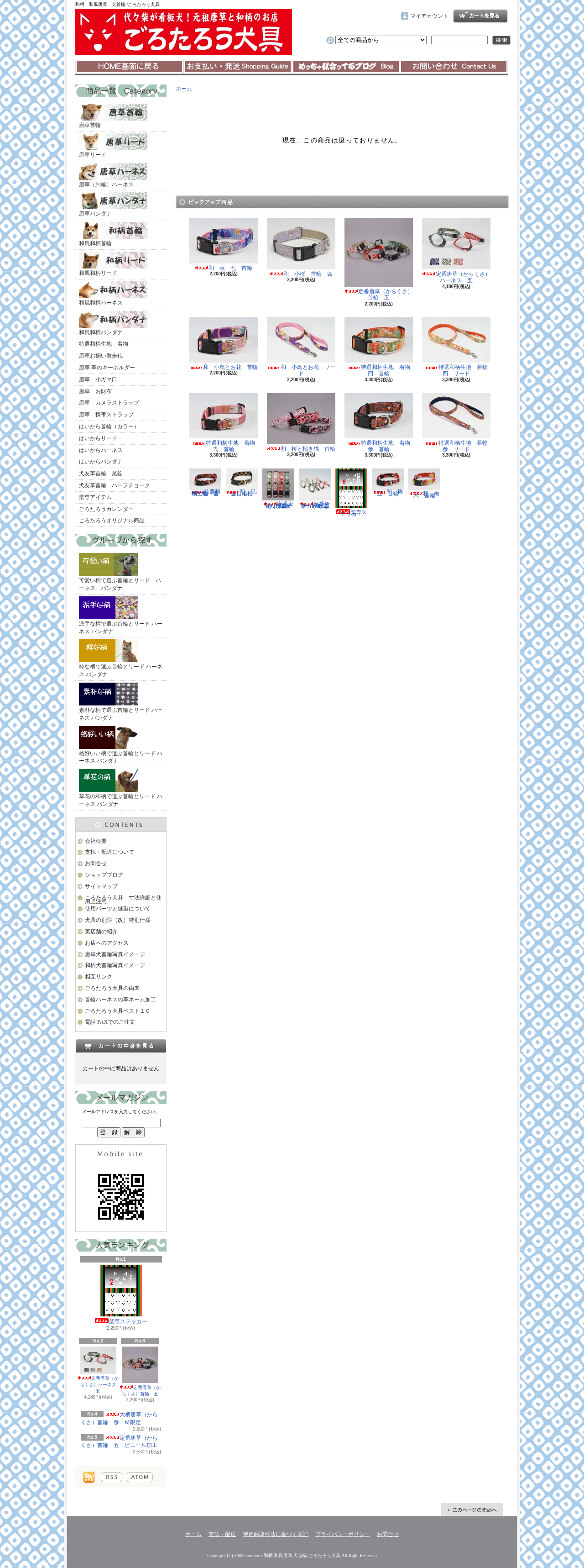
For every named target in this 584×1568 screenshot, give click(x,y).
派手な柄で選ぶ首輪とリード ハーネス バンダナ (120, 615)
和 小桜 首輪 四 (301, 247)
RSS (111, 1477)
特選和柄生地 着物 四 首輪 (380, 347)
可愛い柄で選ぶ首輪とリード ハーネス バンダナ (120, 572)
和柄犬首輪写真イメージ (115, 965)
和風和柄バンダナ (113, 323)
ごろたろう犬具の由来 (112, 988)
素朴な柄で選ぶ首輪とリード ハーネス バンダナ (120, 702)
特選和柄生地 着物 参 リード (457, 423)
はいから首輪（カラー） (109, 426)
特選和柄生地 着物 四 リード (457, 347)
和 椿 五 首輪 (390, 482)
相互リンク (98, 976)
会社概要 (96, 841)
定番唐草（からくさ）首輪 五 (140, 1371)
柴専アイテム (95, 497)
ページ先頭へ (472, 1509)
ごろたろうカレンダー (106, 509)
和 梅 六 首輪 (426, 483)
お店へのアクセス (107, 943)
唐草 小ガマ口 (98, 379)
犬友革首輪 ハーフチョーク (114, 485)
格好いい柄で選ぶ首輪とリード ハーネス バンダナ (120, 745)
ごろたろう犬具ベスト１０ (118, 1011)
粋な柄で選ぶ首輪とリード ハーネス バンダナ (120, 658)
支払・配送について (237, 66)
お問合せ (454, 66)
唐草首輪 (113, 116)
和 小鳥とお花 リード (301, 347)
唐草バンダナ (113, 204)
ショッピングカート (480, 16)
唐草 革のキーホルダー (107, 367)
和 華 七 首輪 (223, 244)
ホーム (129, 66)
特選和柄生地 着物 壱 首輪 (206, 482)
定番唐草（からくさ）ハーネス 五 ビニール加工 (315, 488)
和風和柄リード (113, 264)
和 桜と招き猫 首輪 (301, 422)
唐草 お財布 (95, 391)
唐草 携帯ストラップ (106, 414)
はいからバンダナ (101, 461)
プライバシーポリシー (342, 1534)
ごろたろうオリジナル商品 (112, 520)
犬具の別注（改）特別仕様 (118, 920)
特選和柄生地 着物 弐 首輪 (225, 423)
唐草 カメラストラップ (109, 403)
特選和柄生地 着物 (103, 344)
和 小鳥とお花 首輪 (223, 343)
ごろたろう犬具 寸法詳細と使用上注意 (123, 899)
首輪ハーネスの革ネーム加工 (120, 999)
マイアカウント (429, 16)
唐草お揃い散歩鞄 (101, 356)
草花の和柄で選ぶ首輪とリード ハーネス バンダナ (120, 788)
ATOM (140, 1477)
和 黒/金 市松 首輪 (242, 482)
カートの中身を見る (121, 1045)
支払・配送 (222, 1534)
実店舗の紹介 (101, 931)
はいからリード (98, 438)
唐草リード (113, 145)
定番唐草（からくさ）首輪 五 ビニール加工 (119, 1442)
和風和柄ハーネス (113, 293)
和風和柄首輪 (113, 234)
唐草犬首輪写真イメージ (115, 954)
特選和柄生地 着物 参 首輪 (380, 423)
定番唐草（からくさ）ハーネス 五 (99, 1370)
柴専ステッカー (120, 1295)
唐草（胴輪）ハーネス (113, 175)
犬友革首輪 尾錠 (101, 473)
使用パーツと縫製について (118, 908)
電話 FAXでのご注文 (110, 1022)
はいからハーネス (101, 450)
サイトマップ (101, 886)
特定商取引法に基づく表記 (275, 1534)
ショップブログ (346, 66)
